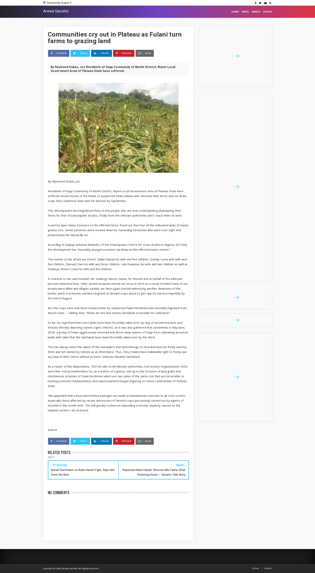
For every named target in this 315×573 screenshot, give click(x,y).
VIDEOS (267, 11)
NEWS (245, 11)
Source (52, 430)
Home (255, 568)
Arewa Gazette (55, 11)
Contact (268, 568)
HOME (235, 11)
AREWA (256, 11)
